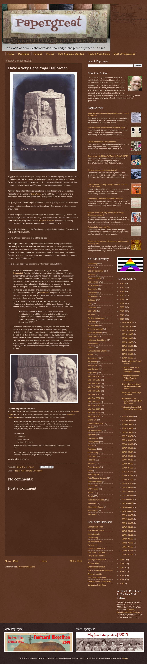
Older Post (76, 561)
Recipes (38, 54)
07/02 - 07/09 (127, 480)
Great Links (92, 336)
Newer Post (11, 561)
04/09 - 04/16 (127, 507)
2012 (122, 575)
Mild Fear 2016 (94, 380)
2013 (122, 571)
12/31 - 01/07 (127, 322)
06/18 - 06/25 (127, 487)
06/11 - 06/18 (127, 491)
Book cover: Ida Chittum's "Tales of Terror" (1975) (108, 156)
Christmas (92, 307)
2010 (122, 583)
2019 (122, 311)
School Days (93, 485)
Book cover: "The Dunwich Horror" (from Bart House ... (132, 400)
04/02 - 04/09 (127, 511)
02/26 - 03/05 (127, 523)
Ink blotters (92, 362)
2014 (122, 568)
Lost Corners (93, 369)
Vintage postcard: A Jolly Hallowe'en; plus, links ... (132, 409)
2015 (122, 564)
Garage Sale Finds (95, 527)
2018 (122, 315)
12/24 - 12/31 (127, 326)
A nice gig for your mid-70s (98, 227)
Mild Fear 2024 (94, 409)
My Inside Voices (95, 541)
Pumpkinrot (92, 545)
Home (11, 54)
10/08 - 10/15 (127, 424)
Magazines (92, 372)
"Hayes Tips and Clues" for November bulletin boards (131, 386)
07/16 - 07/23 (127, 472)
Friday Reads (93, 325)
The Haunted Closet (96, 530)
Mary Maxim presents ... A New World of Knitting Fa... (131, 378)
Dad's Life (92, 311)
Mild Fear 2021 (94, 398)
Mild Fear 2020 (94, 394)
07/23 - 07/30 (127, 468)
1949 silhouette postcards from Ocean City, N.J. (107, 128)
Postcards (23, 54)
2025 (122, 287)
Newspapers (93, 438)
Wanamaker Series (95, 507)
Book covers (93, 282)
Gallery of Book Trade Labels (99, 581)
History (17, 471)
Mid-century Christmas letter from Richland (105, 199)
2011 (122, 579)
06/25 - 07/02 (127, 483)
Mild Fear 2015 (94, 376)
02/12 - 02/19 (127, 531)
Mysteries (92, 434)
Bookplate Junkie (95, 574)
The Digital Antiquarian (97, 559)
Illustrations (92, 358)
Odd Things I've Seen (96, 552)
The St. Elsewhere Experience (100, 570)
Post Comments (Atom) (25, 567)
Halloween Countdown (97, 340)
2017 (122, 319)
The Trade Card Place (97, 578)
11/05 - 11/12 (127, 354)
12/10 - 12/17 (127, 334)
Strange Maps (93, 563)
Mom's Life (92, 420)
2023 (122, 295)
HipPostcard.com (46, 220)
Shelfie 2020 (93, 489)
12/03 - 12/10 (127, 338)
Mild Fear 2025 (94, 412)
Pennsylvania (93, 442)
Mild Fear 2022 (94, 402)
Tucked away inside (96, 500)
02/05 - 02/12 (127, 535)
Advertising (92, 264)
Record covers (94, 467)
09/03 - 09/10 (127, 444)
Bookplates (92, 293)
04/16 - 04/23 (127, 503)
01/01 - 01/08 (127, 555)
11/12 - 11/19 (127, 350)
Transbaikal (18, 273)
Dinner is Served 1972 (97, 549)
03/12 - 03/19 (127, 519)
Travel (90, 496)
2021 (122, 303)
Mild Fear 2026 (94, 416)
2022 (122, 299)
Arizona (91, 267)
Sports (90, 492)
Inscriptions (92, 365)
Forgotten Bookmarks (96, 556)
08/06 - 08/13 (127, 460)
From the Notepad (95, 329)
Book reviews (93, 285)
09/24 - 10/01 (127, 432)
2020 (122, 307)
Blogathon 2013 (94, 278)
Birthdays (91, 275)
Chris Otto (21, 467)
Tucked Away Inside (99, 54)
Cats (89, 304)
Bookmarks (92, 289)
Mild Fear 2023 (94, 405)
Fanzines (91, 314)
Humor (90, 354)
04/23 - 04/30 (127, 499)
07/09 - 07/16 (127, 476)
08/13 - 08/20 (127, 456)
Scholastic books (95, 482)
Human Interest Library (97, 351)
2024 (122, 291)
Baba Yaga (36, 194)
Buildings (91, 300)
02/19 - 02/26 (127, 527)
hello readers (93, 343)
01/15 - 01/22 (127, 547)
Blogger (125, 658)
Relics (90, 471)
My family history (94, 431)
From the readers (95, 333)
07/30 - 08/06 (127, 464)
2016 (122, 560)
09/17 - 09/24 (127, 436)
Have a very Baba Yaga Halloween (131, 393)
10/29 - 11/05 (127, 358)
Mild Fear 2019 (94, 391)
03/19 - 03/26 (127, 515)
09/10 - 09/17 (127, 440)
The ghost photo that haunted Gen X (102, 170)
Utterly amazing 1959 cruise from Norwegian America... (131, 369)
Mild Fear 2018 (94, 387)
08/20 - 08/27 (127, 452)
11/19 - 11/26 (127, 346)
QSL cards (92, 456)
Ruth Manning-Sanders (71, 54)
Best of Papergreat (95, 271)
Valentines (92, 503)
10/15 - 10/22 (127, 420)
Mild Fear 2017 (27, 471)
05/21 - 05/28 (127, 495)
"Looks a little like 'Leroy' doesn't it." (132, 362)
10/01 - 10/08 (127, 428)
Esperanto (44, 293)
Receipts (91, 460)
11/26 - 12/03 (127, 342)
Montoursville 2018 (95, 423)
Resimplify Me (93, 474)
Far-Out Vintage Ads (96, 318)
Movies (91, 427)
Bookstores (92, 296)
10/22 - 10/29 (127, 416)
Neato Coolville (94, 534)
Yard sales (92, 514)
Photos (50, 54)
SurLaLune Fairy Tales (97, 585)
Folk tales (92, 322)
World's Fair (92, 511)
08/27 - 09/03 (127, 448)
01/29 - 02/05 (127, 539)
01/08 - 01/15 (127, 551)
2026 (122, 283)
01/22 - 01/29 (127, 543)
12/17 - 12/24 (127, 330)
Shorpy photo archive (96, 567)
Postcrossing (93, 452)
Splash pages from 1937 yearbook (102, 142)
